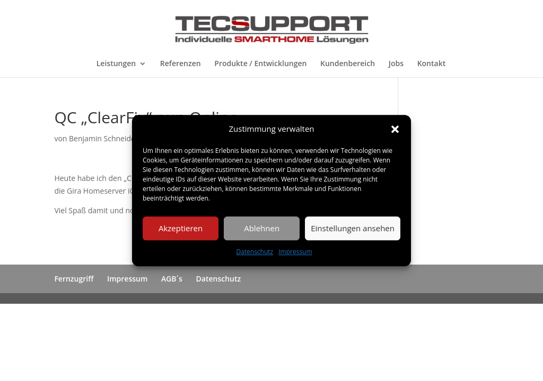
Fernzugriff (73, 279)
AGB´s (171, 279)
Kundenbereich (347, 64)
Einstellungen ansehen (353, 228)
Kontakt (431, 64)
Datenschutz (254, 251)
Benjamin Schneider (103, 138)
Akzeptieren (181, 228)
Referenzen (180, 64)
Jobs (396, 64)
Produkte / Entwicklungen (260, 64)
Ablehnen (261, 228)
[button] (395, 129)
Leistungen (116, 64)
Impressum (295, 251)
